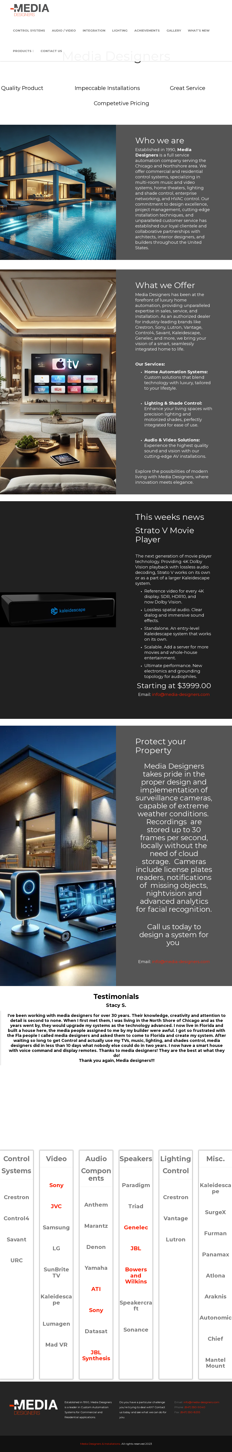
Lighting (120, 30)
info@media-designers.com (181, 694)
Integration (94, 30)
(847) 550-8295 (190, 1412)
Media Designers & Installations (100, 1443)
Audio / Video (64, 30)
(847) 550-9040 (194, 1407)
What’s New (199, 30)
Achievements (147, 30)
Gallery (174, 30)
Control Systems (29, 30)
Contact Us (51, 51)
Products (23, 51)
